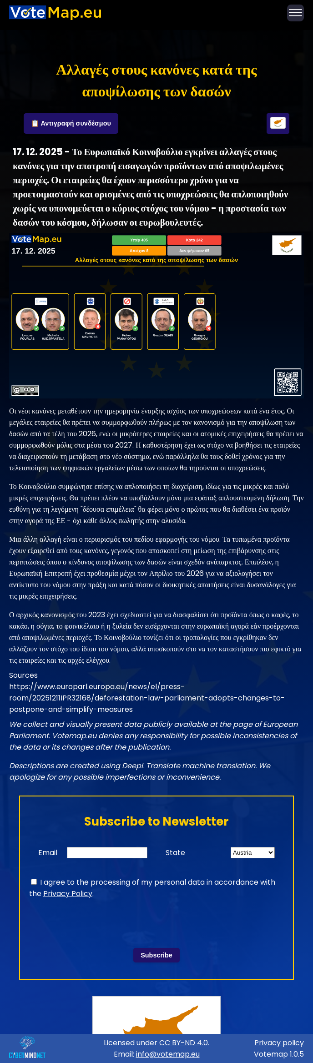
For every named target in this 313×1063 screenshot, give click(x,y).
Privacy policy (279, 1043)
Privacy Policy (67, 893)
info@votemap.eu (168, 1054)
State (175, 852)
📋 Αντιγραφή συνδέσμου (71, 123)
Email (47, 852)
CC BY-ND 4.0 (183, 1043)
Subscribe (156, 955)
